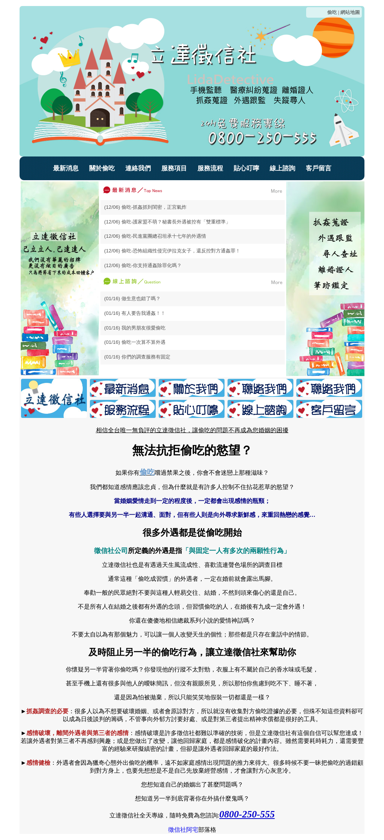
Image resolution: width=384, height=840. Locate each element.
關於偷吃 (102, 168)
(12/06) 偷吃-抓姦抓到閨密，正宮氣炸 (145, 207)
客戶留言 (318, 168)
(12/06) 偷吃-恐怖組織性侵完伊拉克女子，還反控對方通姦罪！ (172, 251)
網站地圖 (350, 12)
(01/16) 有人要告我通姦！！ (134, 313)
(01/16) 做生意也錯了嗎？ (132, 298)
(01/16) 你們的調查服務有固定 (137, 357)
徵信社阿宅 (183, 829)
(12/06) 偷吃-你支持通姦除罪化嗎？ (143, 265)
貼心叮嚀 (246, 168)
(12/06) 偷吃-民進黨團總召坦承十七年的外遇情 (155, 236)
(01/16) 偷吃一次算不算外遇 (134, 342)
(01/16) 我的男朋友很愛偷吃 (134, 328)
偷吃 (332, 12)
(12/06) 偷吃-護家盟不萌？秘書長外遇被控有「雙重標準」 (167, 222)
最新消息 (66, 168)
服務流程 (210, 168)
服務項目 (174, 168)
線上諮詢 (282, 168)
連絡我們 (138, 168)
